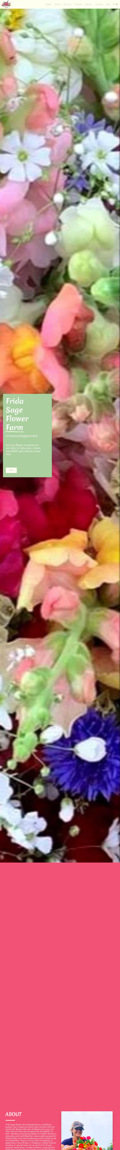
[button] (113, 4)
